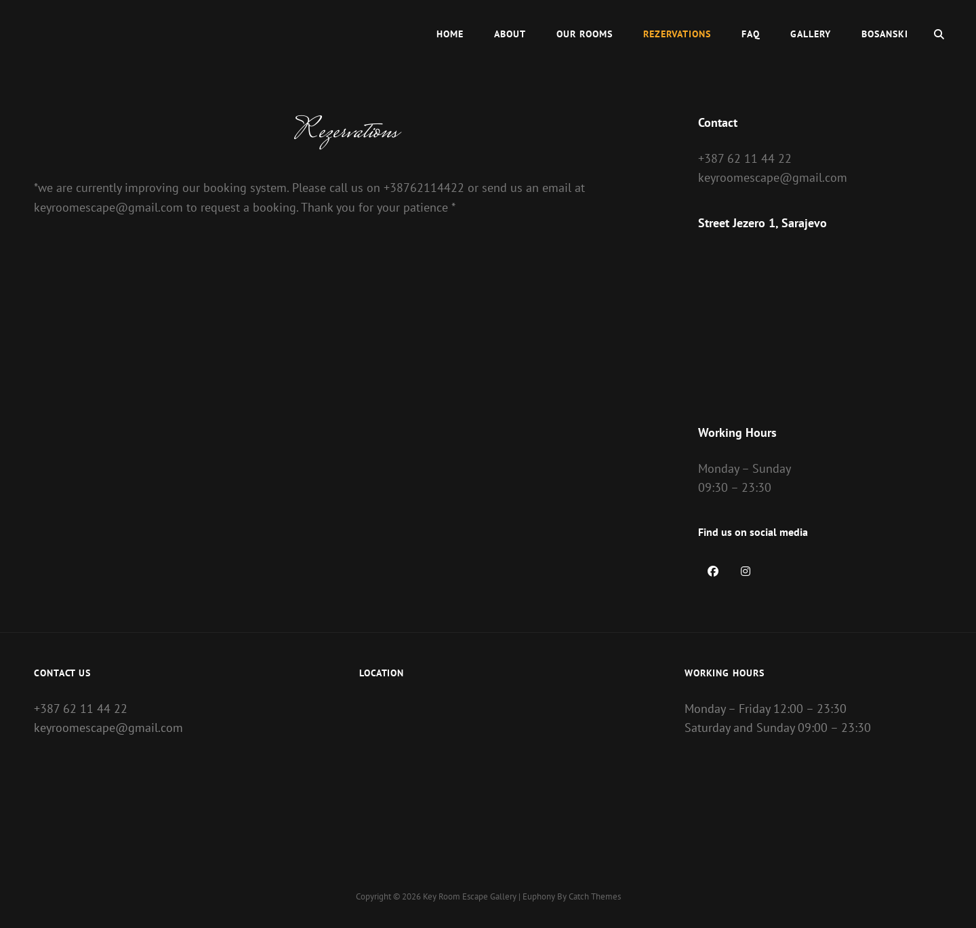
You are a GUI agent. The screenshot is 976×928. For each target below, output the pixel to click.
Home (450, 34)
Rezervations (677, 34)
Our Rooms (584, 34)
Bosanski (884, 34)
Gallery (810, 34)
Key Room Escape (455, 896)
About (510, 34)
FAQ (750, 34)
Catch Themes (595, 896)
